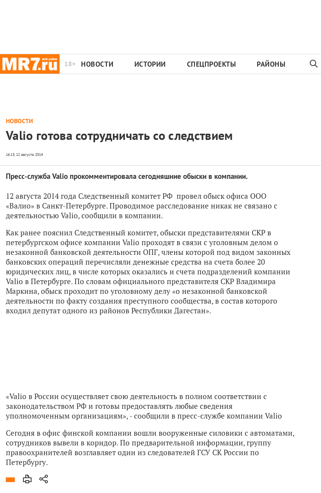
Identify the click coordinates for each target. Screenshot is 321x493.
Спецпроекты (211, 64)
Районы (271, 64)
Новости (97, 64)
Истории (150, 64)
